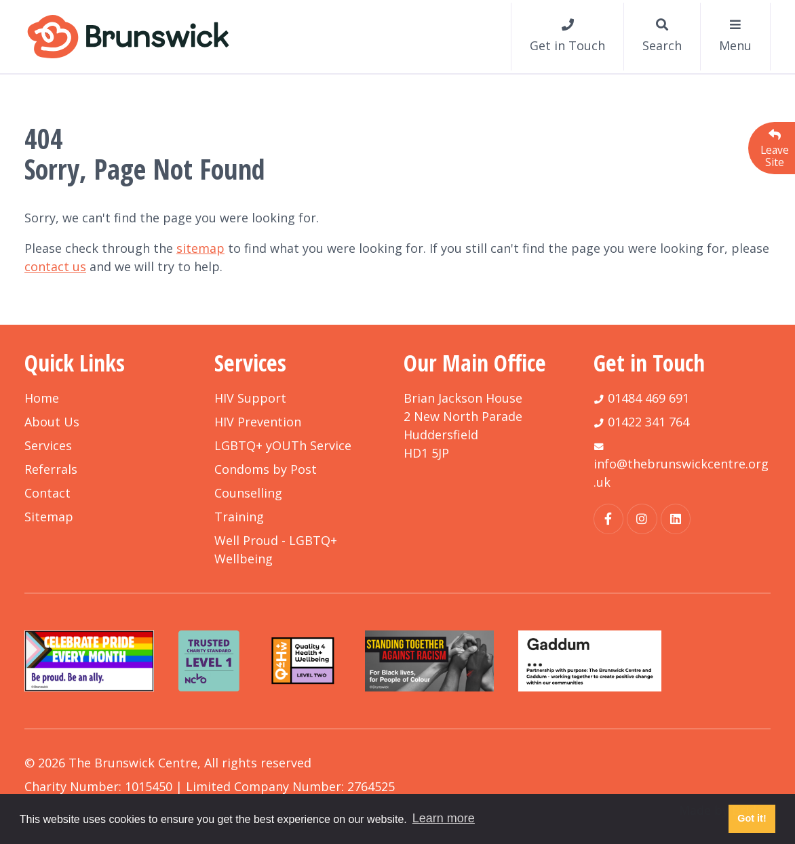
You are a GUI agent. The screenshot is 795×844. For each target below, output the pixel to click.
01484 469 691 (648, 398)
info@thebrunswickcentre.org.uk (681, 473)
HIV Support (250, 398)
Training (239, 516)
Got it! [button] (751, 818)
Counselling (248, 493)
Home (41, 398)
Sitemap (48, 516)
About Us (51, 422)
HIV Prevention (257, 422)
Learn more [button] (443, 818)
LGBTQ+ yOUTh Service (282, 445)
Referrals (50, 469)
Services (48, 445)
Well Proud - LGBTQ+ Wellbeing (275, 549)
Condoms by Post (265, 469)
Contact (47, 493)
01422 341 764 (648, 422)
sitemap (200, 248)
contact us (55, 266)
